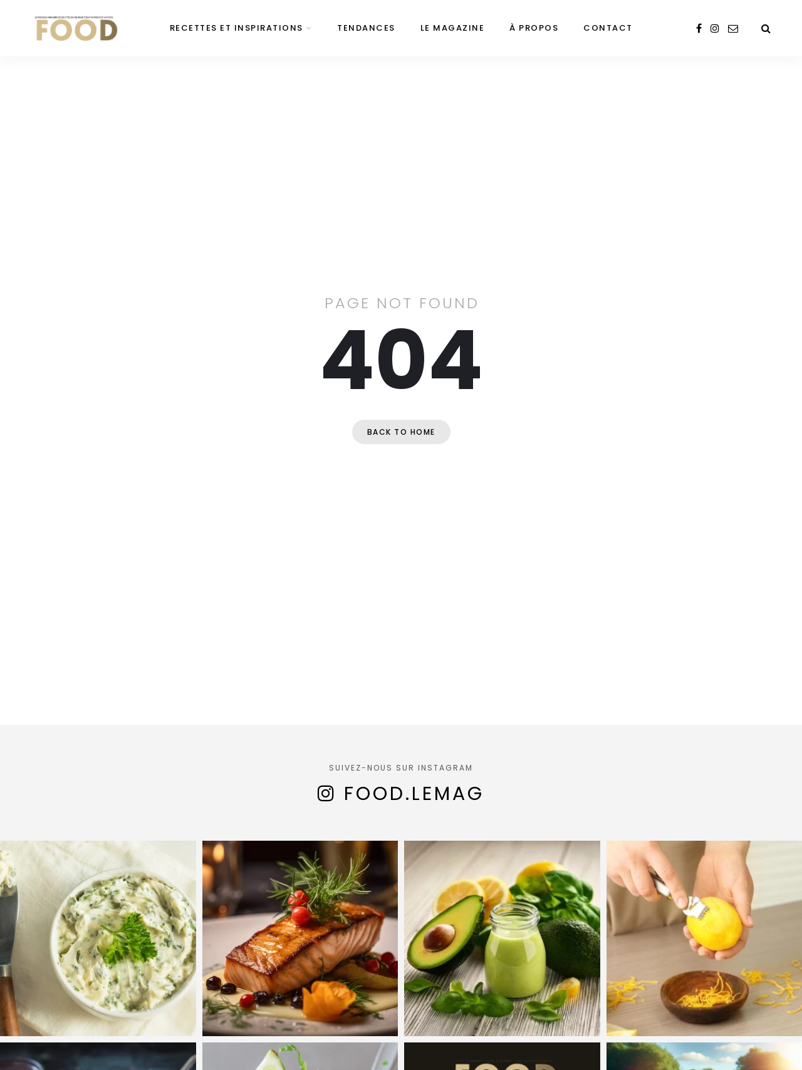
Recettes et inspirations (236, 28)
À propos (533, 28)
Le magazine (452, 28)
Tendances (366, 28)
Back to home (401, 432)
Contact (608, 28)
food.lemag (414, 794)
